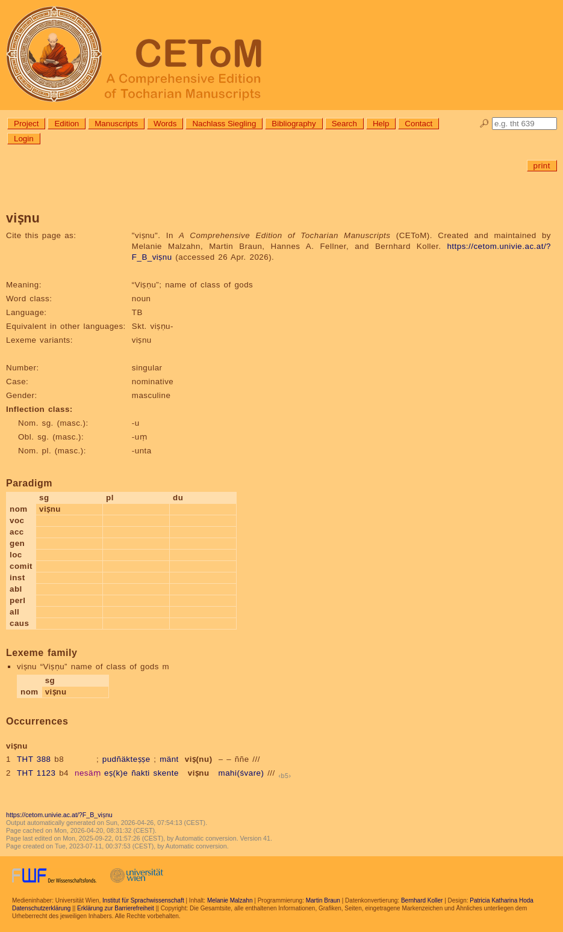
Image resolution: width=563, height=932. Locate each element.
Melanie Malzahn (230, 900)
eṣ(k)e (116, 772)
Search (344, 123)
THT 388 (34, 759)
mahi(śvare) (241, 772)
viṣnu (199, 772)
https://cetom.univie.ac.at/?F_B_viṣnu (59, 814)
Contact (418, 123)
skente (166, 772)
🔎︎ (484, 123)
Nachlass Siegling (224, 123)
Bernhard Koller (422, 900)
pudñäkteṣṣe (126, 759)
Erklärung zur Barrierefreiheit (115, 908)
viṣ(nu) (199, 759)
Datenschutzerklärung (41, 908)
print (541, 165)
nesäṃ (88, 772)
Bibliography (294, 123)
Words (165, 123)
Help (381, 123)
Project (26, 123)
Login (24, 138)
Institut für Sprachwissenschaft (143, 900)
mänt (169, 759)
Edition (66, 123)
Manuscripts (116, 123)
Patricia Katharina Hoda (501, 900)
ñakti (140, 772)
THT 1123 (36, 772)
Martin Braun (323, 900)
